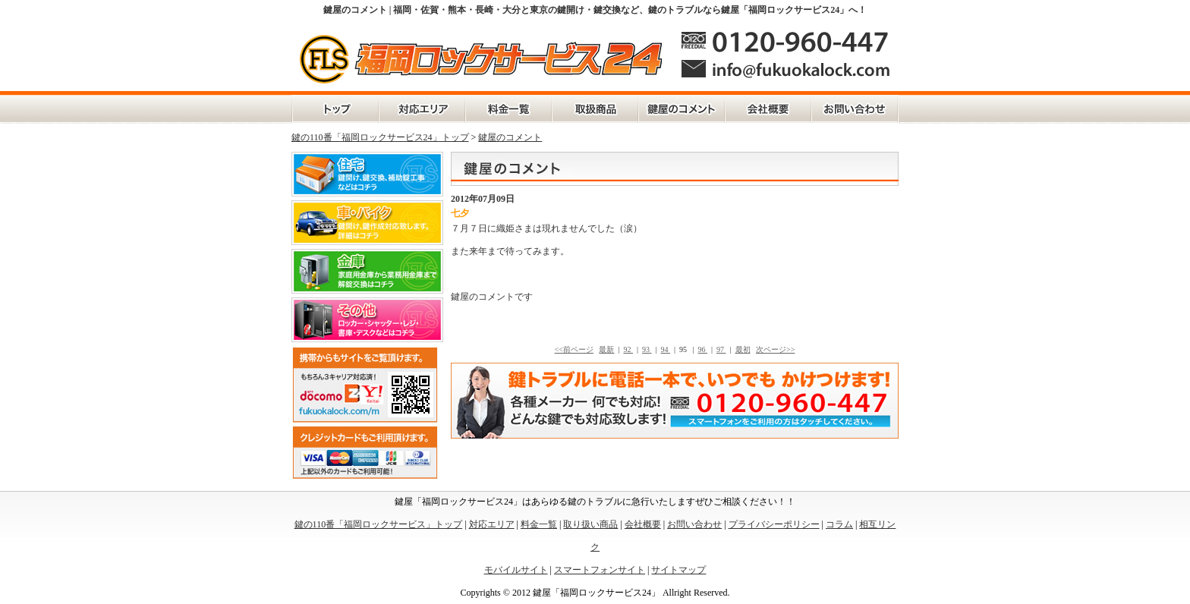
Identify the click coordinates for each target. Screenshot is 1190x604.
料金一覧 (508, 109)
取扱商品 (595, 109)
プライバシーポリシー (774, 524)
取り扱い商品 (590, 524)
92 (628, 349)
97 (721, 349)
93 (647, 349)
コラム (839, 524)
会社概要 (768, 109)
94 (666, 349)
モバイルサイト (516, 570)
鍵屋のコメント (681, 109)
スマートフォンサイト (599, 570)
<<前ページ (574, 349)
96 (703, 349)
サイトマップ (678, 570)
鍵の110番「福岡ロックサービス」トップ (335, 109)
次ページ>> (775, 349)
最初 (743, 349)
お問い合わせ (855, 109)
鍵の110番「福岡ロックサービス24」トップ (380, 137)
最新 (606, 349)
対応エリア (422, 109)
